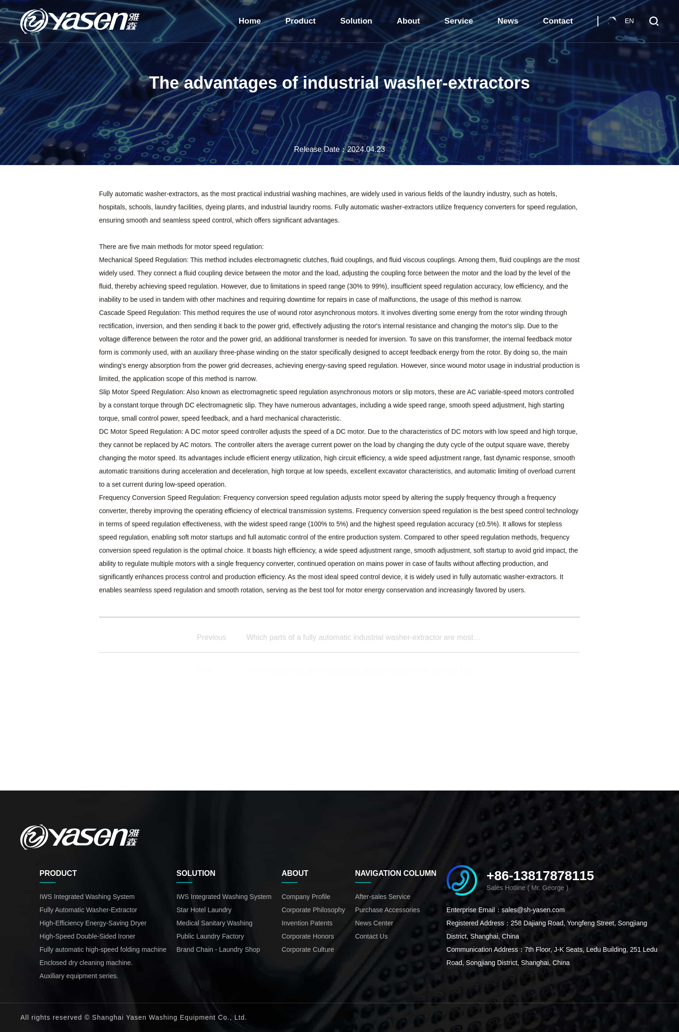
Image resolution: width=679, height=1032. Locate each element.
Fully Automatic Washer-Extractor (88, 910)
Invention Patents (307, 923)
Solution (356, 21)
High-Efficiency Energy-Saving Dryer (93, 923)
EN (629, 21)
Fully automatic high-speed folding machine (103, 949)
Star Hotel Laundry (204, 910)
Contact (558, 21)
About (408, 21)
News (507, 21)
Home (250, 21)
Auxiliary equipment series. (79, 976)
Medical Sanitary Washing (214, 923)
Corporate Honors (308, 936)
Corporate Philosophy (313, 910)
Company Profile (306, 896)
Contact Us (371, 936)
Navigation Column (396, 873)
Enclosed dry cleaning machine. (86, 962)
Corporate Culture (308, 949)
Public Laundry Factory (210, 936)
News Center (374, 923)
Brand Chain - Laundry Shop (218, 949)
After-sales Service (382, 896)
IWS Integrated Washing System (87, 896)
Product (300, 21)
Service (459, 21)
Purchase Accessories (387, 910)
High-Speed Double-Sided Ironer (87, 936)
